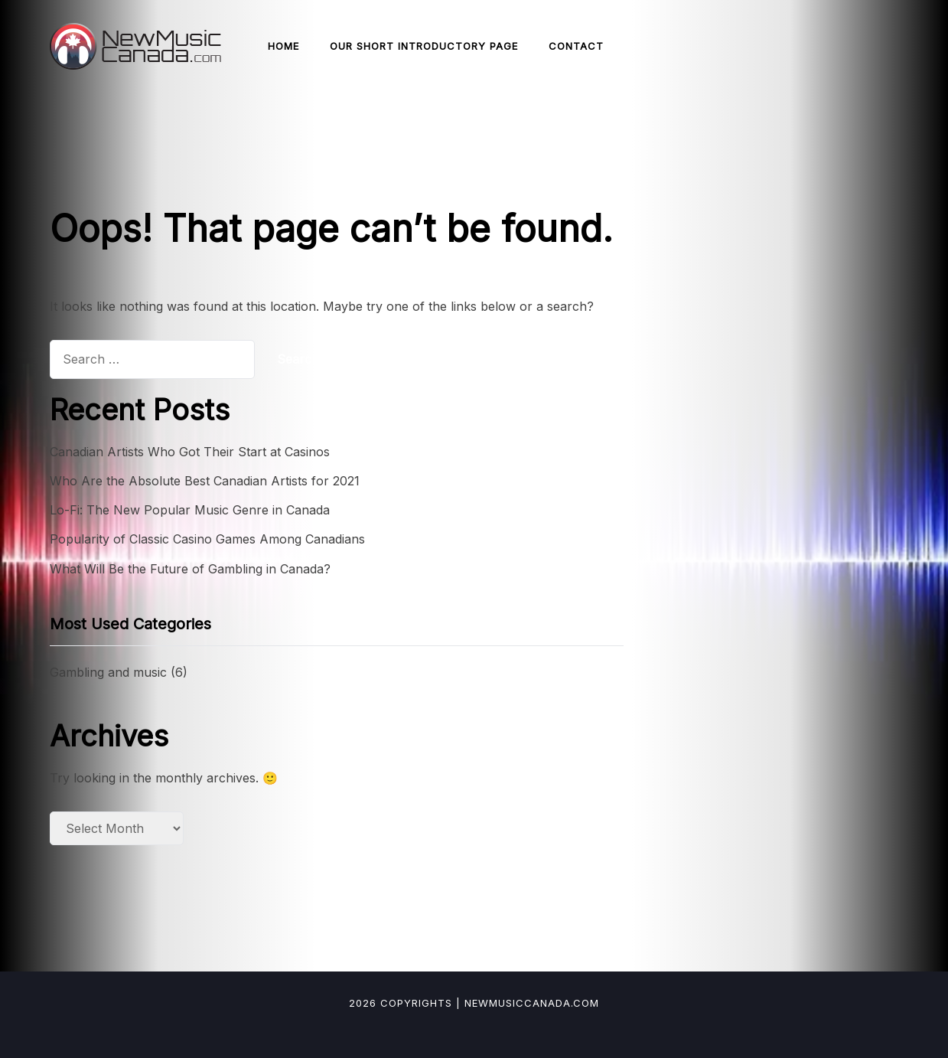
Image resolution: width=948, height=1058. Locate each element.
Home (283, 46)
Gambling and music (108, 672)
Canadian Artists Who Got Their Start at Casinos (190, 451)
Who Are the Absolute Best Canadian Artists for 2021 (205, 480)
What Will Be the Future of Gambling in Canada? (190, 568)
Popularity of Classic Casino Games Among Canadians (207, 539)
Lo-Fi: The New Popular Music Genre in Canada (190, 510)
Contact (576, 46)
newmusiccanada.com (531, 1003)
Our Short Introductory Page (424, 46)
